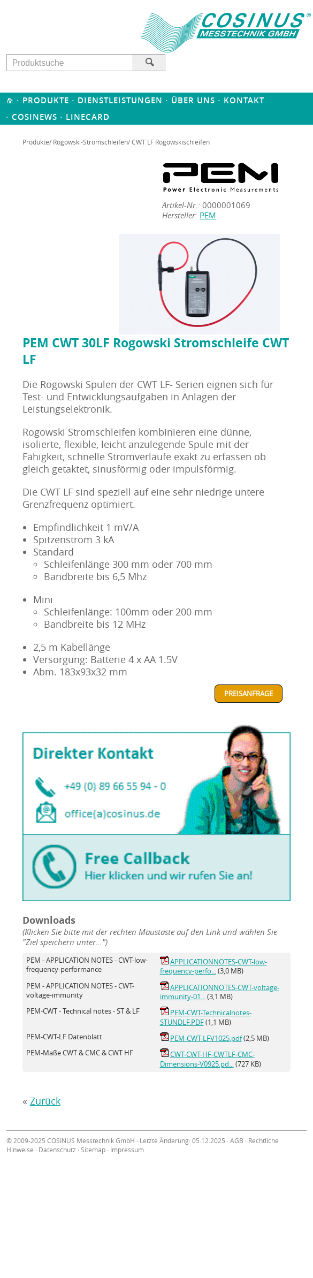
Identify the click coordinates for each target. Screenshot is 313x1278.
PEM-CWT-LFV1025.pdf (206, 1038)
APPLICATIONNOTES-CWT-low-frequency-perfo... (213, 966)
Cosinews (34, 117)
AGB (236, 1140)
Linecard (88, 117)
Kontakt (244, 100)
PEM (208, 215)
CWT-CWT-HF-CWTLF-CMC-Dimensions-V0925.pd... (207, 1058)
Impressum (127, 1149)
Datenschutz (57, 1149)
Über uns (193, 100)
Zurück (45, 1101)
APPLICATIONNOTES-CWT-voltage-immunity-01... (219, 992)
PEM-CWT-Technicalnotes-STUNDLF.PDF (205, 1017)
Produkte (45, 100)
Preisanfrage (248, 693)
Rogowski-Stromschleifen (90, 142)
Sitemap (93, 1149)
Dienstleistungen (120, 100)
